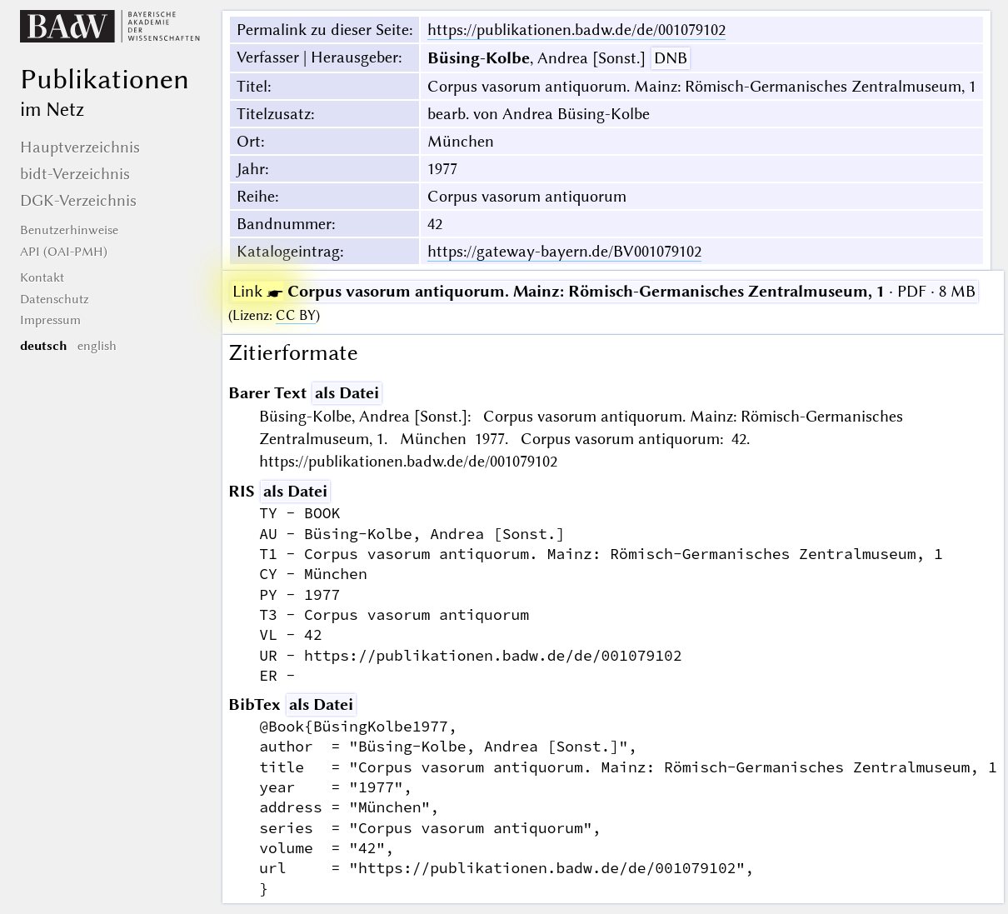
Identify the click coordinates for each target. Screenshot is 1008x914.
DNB (670, 57)
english (97, 345)
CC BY (296, 315)
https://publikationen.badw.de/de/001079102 (576, 29)
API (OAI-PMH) (63, 251)
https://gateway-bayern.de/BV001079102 (564, 251)
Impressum (50, 319)
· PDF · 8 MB (604, 291)
